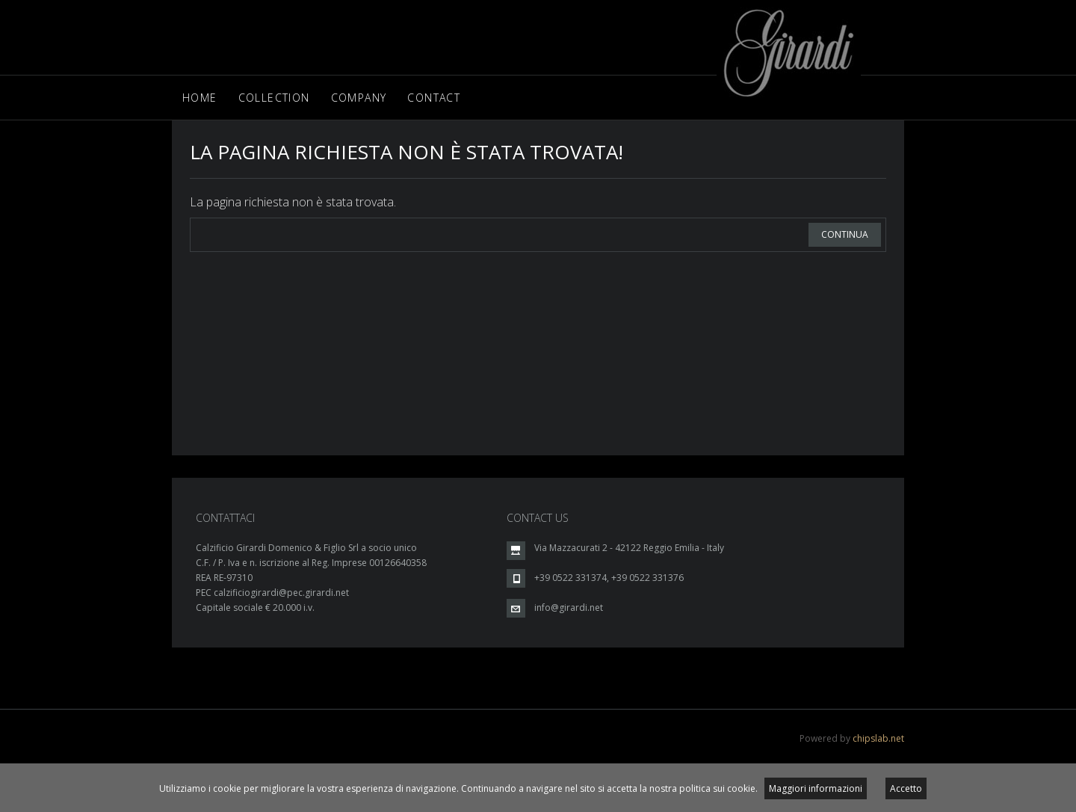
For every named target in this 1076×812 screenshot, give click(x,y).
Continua (844, 234)
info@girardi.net (568, 607)
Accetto (906, 788)
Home (199, 97)
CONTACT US (538, 518)
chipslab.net (878, 738)
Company (359, 97)
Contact (433, 97)
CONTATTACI (225, 518)
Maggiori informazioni (815, 788)
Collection (274, 97)
